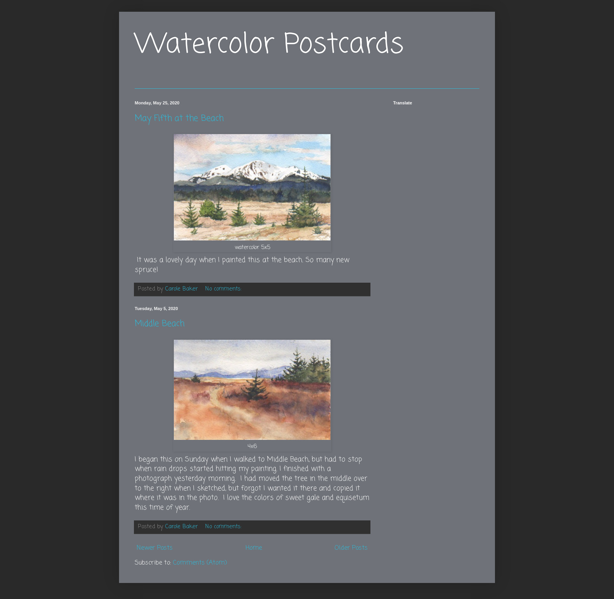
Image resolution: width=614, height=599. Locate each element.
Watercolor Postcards (269, 45)
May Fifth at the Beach (179, 118)
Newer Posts (155, 548)
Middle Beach (159, 323)
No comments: (224, 289)
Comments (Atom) (200, 563)
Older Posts (351, 548)
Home (254, 548)
